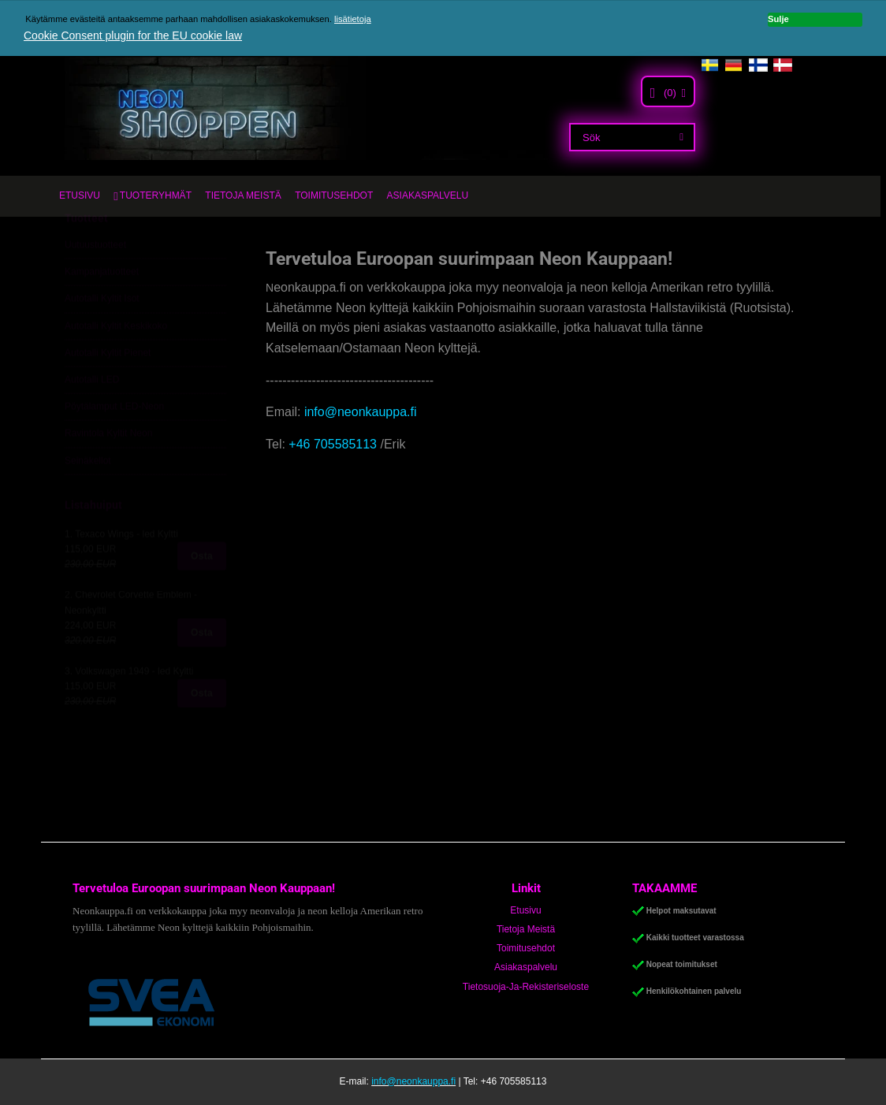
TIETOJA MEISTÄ (243, 195)
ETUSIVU (79, 195)
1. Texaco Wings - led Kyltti (121, 571)
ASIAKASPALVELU (428, 195)
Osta (202, 593)
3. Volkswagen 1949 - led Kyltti (129, 708)
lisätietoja (352, 19)
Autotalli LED (92, 416)
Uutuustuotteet (95, 282)
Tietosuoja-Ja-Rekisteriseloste (526, 986)
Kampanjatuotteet (102, 308)
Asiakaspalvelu (525, 967)
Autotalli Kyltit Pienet (108, 390)
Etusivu (525, 910)
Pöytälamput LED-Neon (114, 443)
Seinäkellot (88, 497)
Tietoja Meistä (526, 929)
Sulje (778, 19)
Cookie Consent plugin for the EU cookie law (133, 35)
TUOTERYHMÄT (156, 195)
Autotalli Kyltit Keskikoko (116, 362)
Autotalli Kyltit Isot (102, 335)
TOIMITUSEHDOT (334, 195)
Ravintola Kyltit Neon (108, 470)
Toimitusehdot (526, 948)
